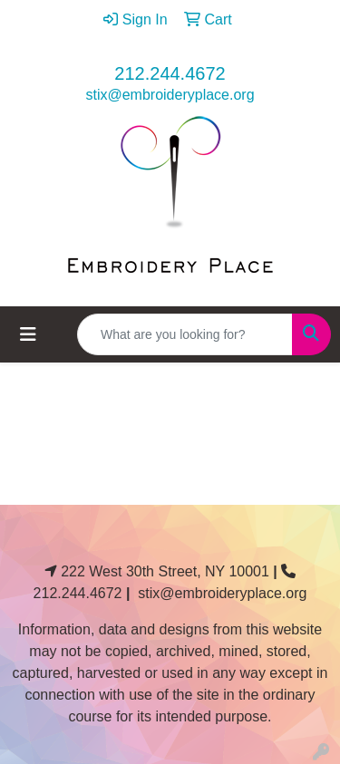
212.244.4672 (169, 73)
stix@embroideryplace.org (169, 94)
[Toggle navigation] (28, 334)
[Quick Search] (185, 334)
